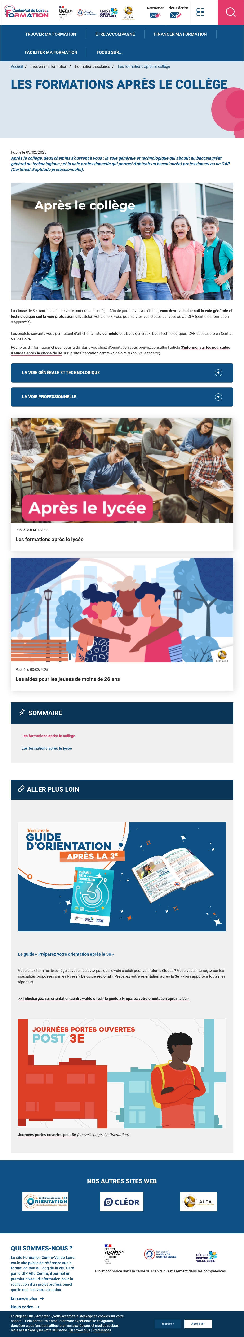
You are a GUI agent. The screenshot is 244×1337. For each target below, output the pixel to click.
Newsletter (154, 12)
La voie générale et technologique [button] (62, 372)
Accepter (198, 1323)
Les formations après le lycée (50, 539)
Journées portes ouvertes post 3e (47, 1134)
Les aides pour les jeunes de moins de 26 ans (68, 679)
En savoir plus (24, 1298)
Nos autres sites (199, 11)
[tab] (122, 373)
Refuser (168, 1323)
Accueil (17, 66)
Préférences (102, 1330)
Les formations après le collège (48, 736)
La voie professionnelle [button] (50, 396)
